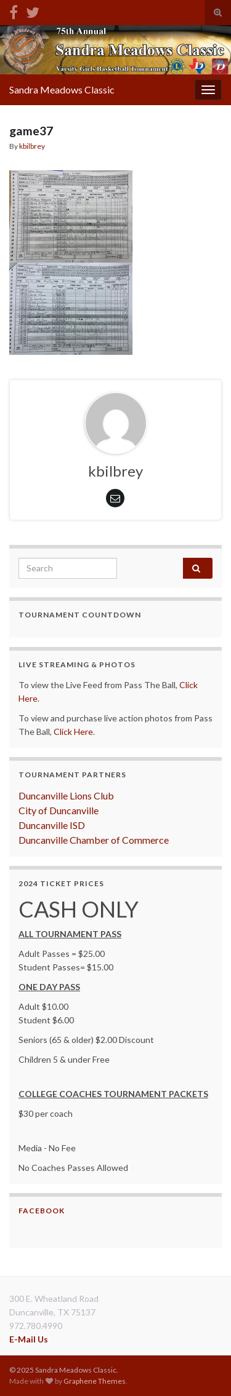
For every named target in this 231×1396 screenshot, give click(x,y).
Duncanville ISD (51, 825)
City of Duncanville (58, 810)
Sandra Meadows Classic (62, 89)
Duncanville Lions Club (66, 795)
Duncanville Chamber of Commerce (93, 840)
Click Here (73, 731)
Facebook (41, 1210)
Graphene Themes (94, 1381)
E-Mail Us (28, 1339)
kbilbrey (32, 146)
